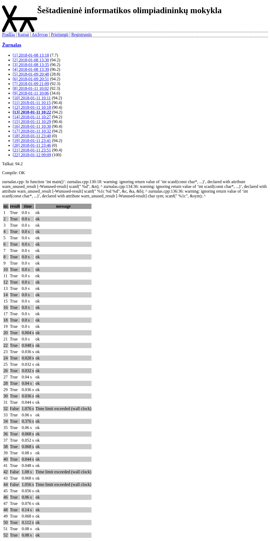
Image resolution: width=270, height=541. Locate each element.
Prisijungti (60, 34)
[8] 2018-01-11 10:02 (31, 88)
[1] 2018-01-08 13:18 (31, 55)
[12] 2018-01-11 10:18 (32, 107)
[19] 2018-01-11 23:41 (32, 140)
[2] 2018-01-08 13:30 (31, 60)
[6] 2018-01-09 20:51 (31, 79)
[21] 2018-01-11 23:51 (32, 150)
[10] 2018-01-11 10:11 (32, 98)
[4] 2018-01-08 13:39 (31, 69)
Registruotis (81, 34)
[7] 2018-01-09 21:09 (31, 83)
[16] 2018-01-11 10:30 (32, 126)
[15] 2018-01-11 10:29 (32, 121)
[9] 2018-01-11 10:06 (31, 93)
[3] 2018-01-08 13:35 (31, 64)
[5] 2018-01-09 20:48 (31, 74)
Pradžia (8, 34)
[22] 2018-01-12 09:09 (32, 155)
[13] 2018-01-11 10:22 (32, 112)
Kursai (23, 34)
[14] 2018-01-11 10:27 (32, 117)
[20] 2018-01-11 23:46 (32, 145)
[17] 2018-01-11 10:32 (32, 131)
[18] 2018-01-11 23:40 (32, 136)
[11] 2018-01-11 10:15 (32, 102)
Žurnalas (11, 45)
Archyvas (40, 34)
